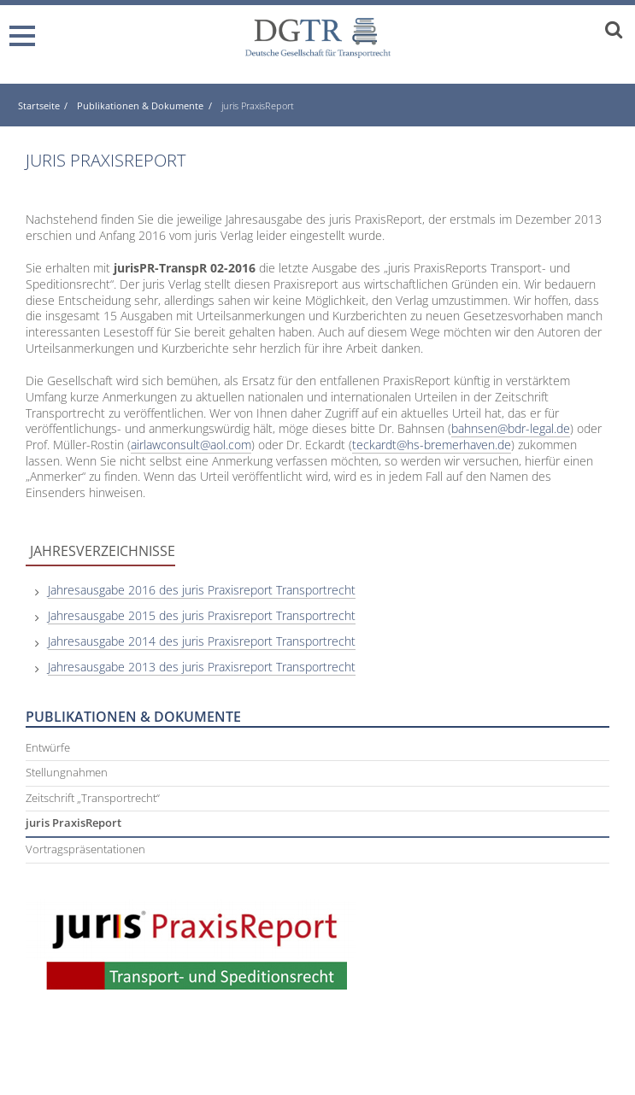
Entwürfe (48, 747)
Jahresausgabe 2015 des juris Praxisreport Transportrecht (202, 615)
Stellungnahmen (67, 772)
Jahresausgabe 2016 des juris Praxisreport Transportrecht (202, 590)
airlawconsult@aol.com (191, 444)
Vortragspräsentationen (85, 849)
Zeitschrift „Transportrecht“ (93, 797)
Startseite (39, 105)
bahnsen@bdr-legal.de (510, 428)
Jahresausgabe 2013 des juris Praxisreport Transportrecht (202, 667)
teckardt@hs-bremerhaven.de (431, 444)
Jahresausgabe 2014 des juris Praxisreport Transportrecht (202, 641)
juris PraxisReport (73, 822)
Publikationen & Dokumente (140, 105)
